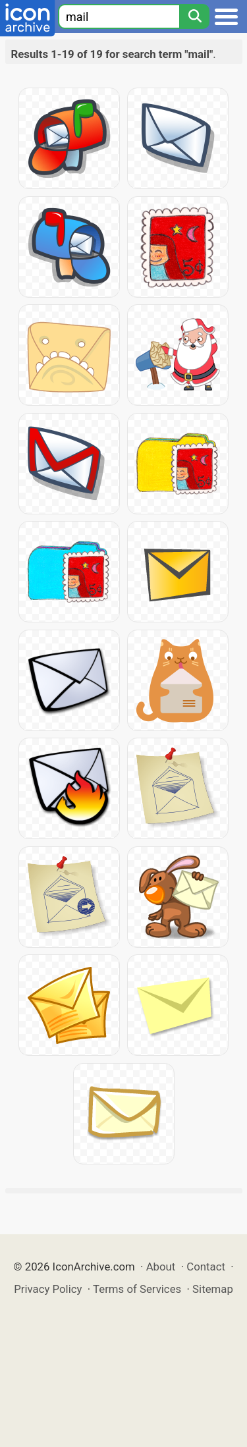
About (161, 1266)
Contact (205, 1266)
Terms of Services (137, 1289)
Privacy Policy (48, 1289)
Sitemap (212, 1289)
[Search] (194, 16)
